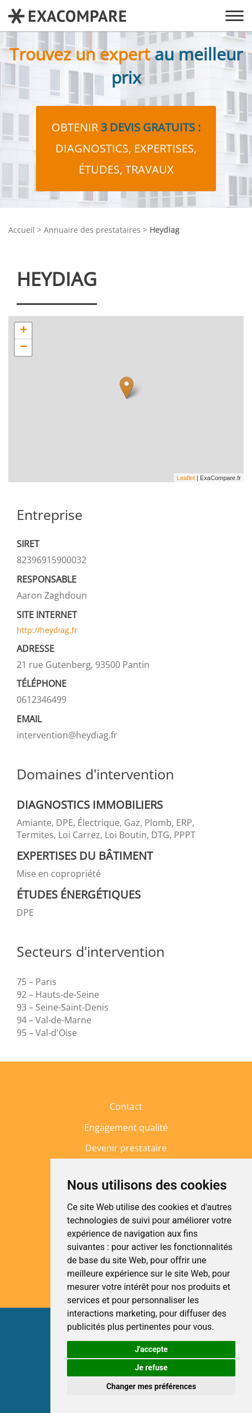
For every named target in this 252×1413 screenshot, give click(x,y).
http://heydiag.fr (47, 630)
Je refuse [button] (151, 1367)
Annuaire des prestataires (92, 230)
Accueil (21, 230)
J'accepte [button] (151, 1349)
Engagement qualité (126, 1127)
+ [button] (23, 331)
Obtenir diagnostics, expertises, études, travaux (126, 148)
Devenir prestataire (126, 1148)
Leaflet (186, 478)
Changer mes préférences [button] (151, 1386)
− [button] (23, 347)
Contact (126, 1106)
